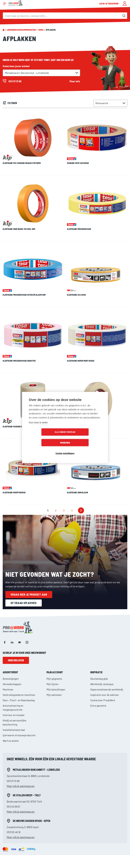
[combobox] (65, 15)
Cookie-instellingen (65, 448)
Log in (102, 3)
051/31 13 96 (13, 738)
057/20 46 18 (14, 789)
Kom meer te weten (38, 427)
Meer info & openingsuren (22, 743)
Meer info (74, 81)
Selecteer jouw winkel (16, 66)
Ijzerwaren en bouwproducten (21, 30)
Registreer (113, 3)
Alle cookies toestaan (45, 437)
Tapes (40, 30)
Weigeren (84, 437)
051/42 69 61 (14, 763)
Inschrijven (16, 617)
